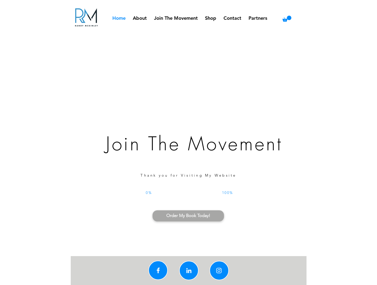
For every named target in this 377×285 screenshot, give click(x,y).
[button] (286, 19)
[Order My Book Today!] (188, 215)
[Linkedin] (188, 270)
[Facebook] (158, 270)
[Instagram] (219, 270)
